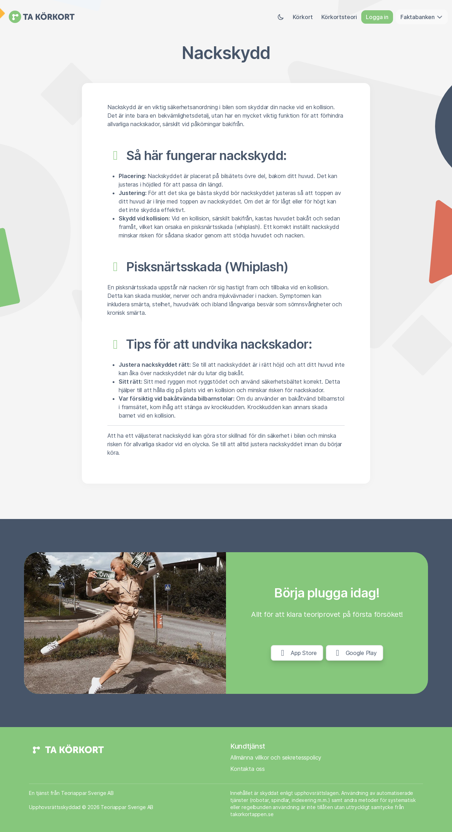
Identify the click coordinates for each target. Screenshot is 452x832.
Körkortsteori (339, 16)
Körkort (303, 16)
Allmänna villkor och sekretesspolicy (275, 757)
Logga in (377, 16)
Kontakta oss (247, 768)
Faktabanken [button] (421, 16)
